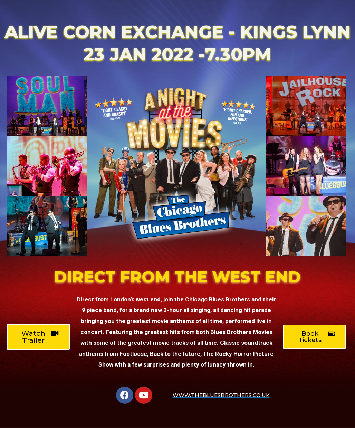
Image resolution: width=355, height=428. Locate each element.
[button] (38, 337)
